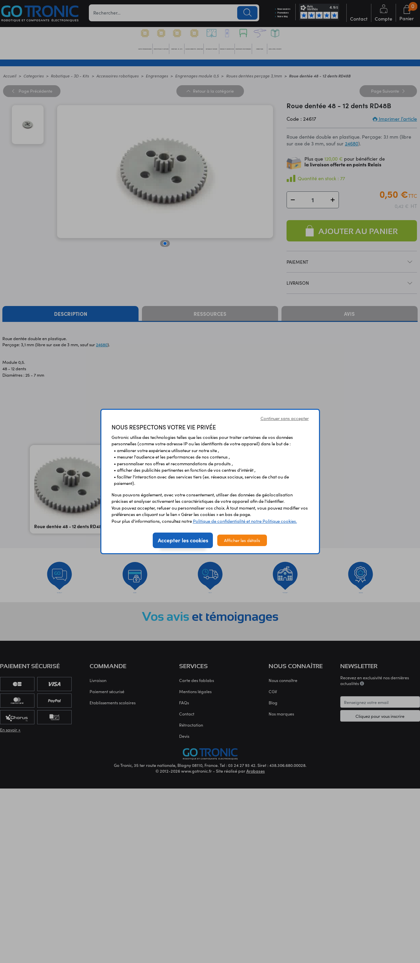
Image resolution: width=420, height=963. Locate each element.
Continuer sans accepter (285, 418)
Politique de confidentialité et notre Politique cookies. (245, 521)
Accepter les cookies (183, 540)
